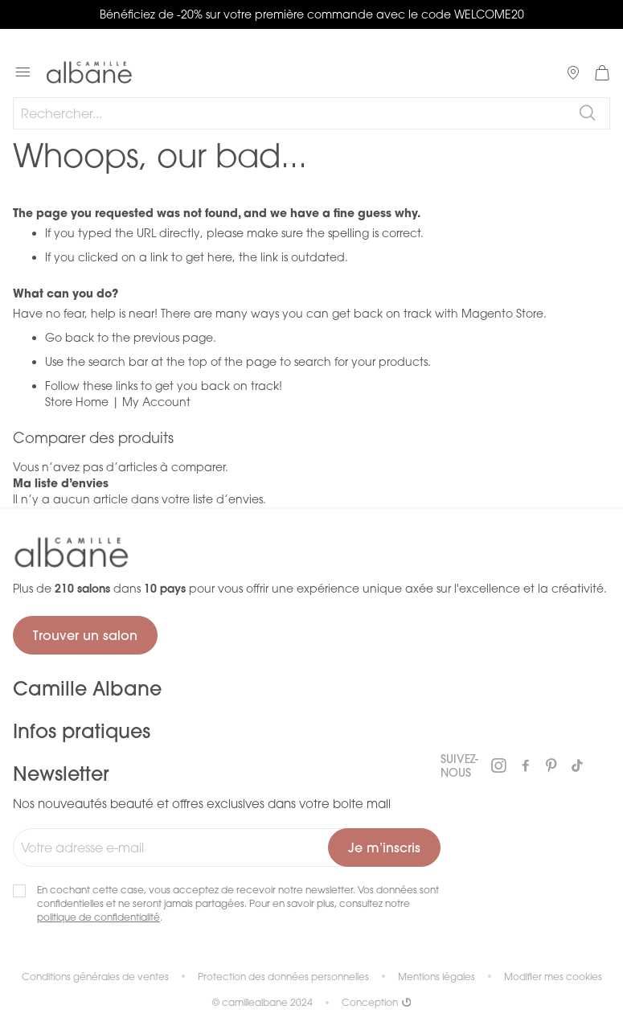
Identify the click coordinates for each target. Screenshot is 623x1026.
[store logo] (89, 72)
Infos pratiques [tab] (81, 731)
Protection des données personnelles (283, 977)
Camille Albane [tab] (87, 688)
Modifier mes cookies (553, 977)
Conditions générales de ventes (95, 977)
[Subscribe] (384, 847)
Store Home (77, 401)
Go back (69, 337)
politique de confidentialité (98, 917)
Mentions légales (436, 977)
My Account (156, 401)
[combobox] (311, 113)
